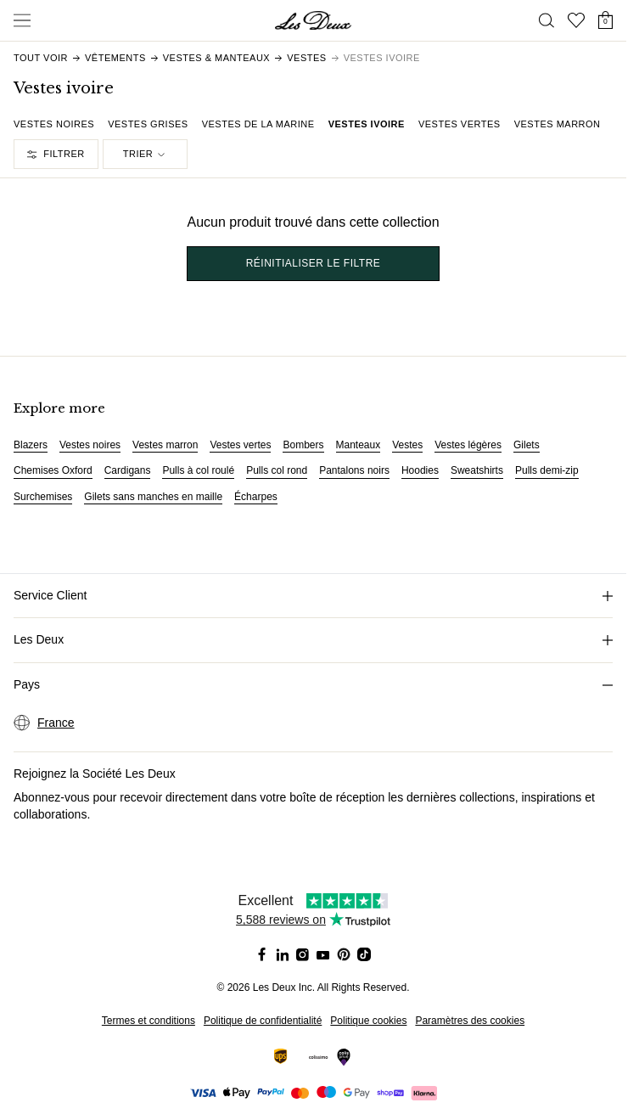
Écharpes (255, 497)
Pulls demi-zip (547, 470)
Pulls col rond (276, 470)
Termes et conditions (148, 1021)
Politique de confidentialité (263, 1021)
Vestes (407, 445)
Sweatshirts (477, 470)
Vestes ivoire (366, 124)
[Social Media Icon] (262, 954)
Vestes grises (148, 124)
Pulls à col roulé (198, 470)
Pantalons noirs (354, 470)
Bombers (303, 445)
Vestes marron (557, 124)
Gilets (526, 445)
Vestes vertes (459, 124)
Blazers (31, 445)
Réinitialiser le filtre (313, 263)
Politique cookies (368, 1021)
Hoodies (420, 470)
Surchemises (43, 497)
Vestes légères (468, 445)
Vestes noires (54, 124)
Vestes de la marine (258, 124)
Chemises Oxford (53, 470)
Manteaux (358, 445)
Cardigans (127, 470)
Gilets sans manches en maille (153, 497)
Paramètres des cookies (469, 1021)
